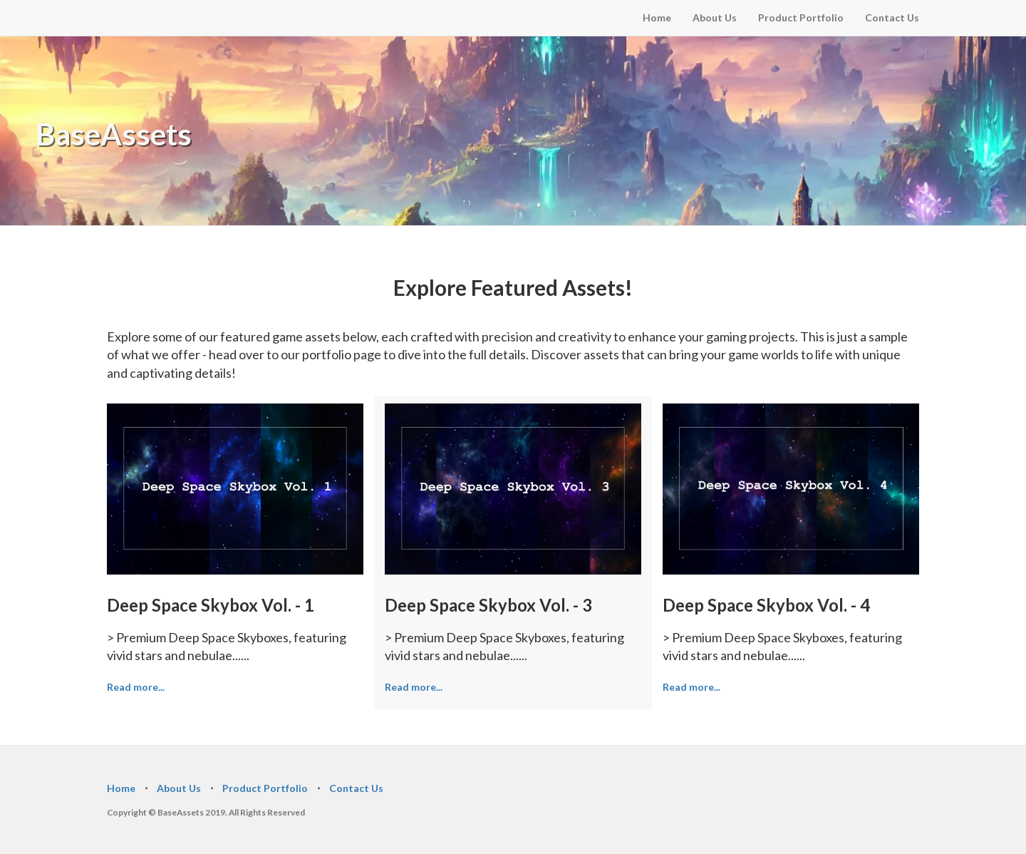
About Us (715, 17)
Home (657, 17)
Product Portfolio (801, 17)
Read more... (136, 687)
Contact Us (892, 17)
